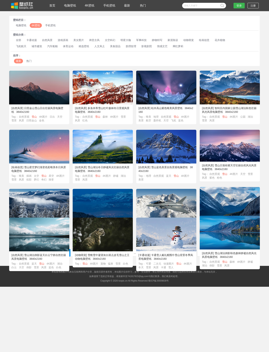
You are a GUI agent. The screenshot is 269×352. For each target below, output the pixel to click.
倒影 (212, 267)
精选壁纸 (84, 46)
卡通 (163, 272)
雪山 (34, 116)
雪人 (171, 272)
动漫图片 (168, 268)
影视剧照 (146, 46)
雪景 (14, 120)
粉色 (219, 177)
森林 (105, 116)
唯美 (148, 116)
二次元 (157, 268)
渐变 (51, 179)
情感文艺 (162, 46)
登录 (239, 5)
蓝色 (180, 120)
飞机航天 (21, 46)
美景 (141, 120)
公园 (242, 116)
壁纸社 (21, 5)
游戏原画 (63, 40)
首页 (52, 5)
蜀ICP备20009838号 (158, 280)
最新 (127, 5)
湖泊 (250, 116)
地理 (156, 116)
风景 (21, 120)
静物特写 (157, 40)
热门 (143, 5)
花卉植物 (220, 40)
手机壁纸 (109, 5)
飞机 (173, 120)
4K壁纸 (90, 5)
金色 (41, 120)
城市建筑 (37, 46)
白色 (58, 269)
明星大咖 (125, 40)
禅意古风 (94, 40)
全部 (18, 40)
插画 (29, 175)
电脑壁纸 (70, 5)
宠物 (103, 268)
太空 (36, 175)
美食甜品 (115, 46)
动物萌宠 (188, 40)
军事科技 (141, 40)
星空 (51, 175)
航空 (148, 120)
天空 (59, 116)
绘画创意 (204, 40)
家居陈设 (173, 40)
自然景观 (24, 116)
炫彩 (29, 179)
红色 (85, 120)
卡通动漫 (31, 40)
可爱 (148, 268)
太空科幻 (110, 40)
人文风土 (99, 46)
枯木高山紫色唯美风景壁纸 (167, 108)
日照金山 (31, 120)
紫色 (212, 177)
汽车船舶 (52, 46)
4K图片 (43, 116)
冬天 (141, 272)
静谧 (115, 175)
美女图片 (78, 40)
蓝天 (168, 175)
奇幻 (44, 179)
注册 (253, 5)
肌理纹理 (131, 46)
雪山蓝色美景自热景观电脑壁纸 (169, 167)
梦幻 (36, 179)
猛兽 (110, 268)
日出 (52, 116)
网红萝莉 (178, 46)
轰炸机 (157, 120)
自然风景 (47, 40)
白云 (14, 269)
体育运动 (68, 46)
